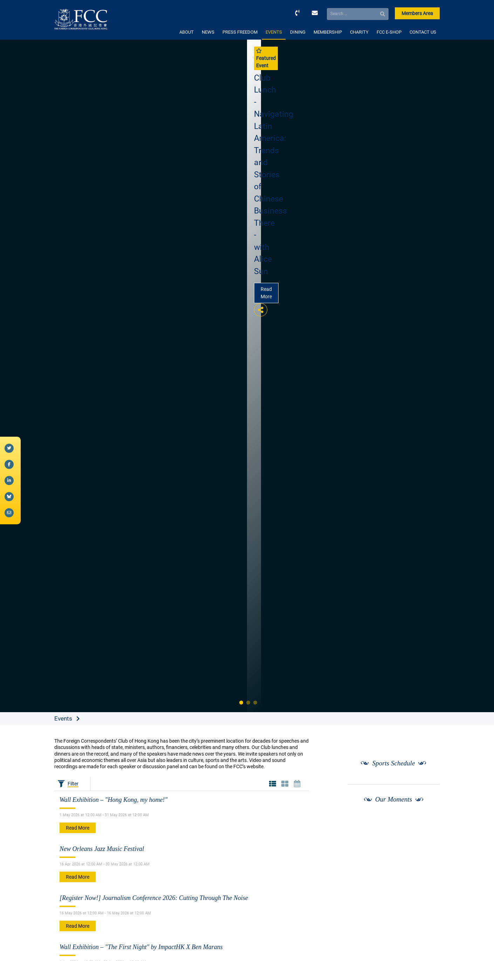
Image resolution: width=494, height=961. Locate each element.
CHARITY (359, 32)
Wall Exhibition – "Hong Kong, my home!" (113, 799)
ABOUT (186, 32)
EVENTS (274, 32)
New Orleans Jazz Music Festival (102, 848)
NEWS (208, 32)
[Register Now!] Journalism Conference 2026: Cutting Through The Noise (154, 897)
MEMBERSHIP (328, 32)
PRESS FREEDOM (240, 32)
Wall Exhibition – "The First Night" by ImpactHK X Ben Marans (141, 946)
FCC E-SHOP (389, 32)
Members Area (417, 13)
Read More (266, 292)
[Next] (426, 825)
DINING (298, 32)
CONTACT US (423, 32)
